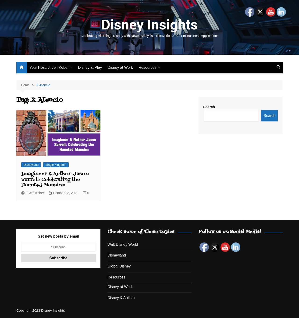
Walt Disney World (122, 244)
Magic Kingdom (56, 164)
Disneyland (31, 164)
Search (209, 107)
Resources (147, 67)
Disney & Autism (121, 298)
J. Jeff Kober (32, 193)
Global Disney (119, 266)
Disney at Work (120, 67)
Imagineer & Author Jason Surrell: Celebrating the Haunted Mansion (55, 179)
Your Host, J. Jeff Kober (49, 67)
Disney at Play (90, 67)
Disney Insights (149, 24)
